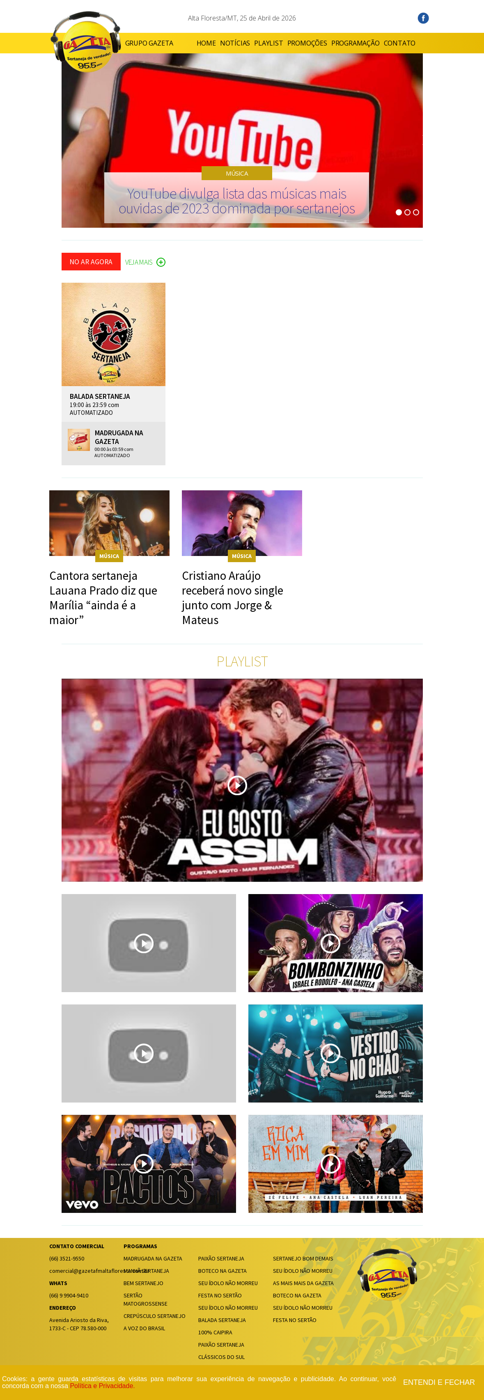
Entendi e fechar (439, 1382)
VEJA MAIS (145, 262)
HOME (187, 43)
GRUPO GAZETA (149, 43)
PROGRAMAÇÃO (336, 43)
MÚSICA (237, 173)
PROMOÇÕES (288, 43)
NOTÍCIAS (216, 43)
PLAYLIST (249, 43)
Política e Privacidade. (102, 1385)
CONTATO (381, 43)
